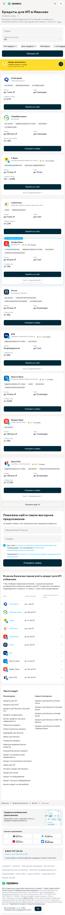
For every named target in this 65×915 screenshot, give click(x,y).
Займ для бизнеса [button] (22, 85)
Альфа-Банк (14, 636)
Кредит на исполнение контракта (17, 761)
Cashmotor (13, 628)
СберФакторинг (15, 612)
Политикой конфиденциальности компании (25, 549)
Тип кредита (10, 46)
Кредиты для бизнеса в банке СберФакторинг (47, 727)
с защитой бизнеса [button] (12, 249)
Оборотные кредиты (12, 725)
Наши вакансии (48, 874)
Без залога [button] (9, 85)
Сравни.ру (5, 803)
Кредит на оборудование (13, 776)
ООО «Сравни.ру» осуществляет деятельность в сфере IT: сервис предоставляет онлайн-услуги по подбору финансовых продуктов (31, 889)
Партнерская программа (32, 866)
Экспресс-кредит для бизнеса (15, 769)
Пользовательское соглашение (15, 870)
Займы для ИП (9, 765)
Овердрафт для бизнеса (13, 733)
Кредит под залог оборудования (16, 780)
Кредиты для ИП (10, 701)
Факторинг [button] (43, 124)
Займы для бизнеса (11, 737)
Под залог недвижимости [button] (35, 165)
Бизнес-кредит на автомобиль (16, 784)
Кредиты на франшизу (12, 715)
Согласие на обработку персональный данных (35, 545)
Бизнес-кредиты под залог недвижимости (14, 720)
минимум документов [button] (13, 165)
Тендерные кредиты (11, 740)
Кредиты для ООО (11, 704)
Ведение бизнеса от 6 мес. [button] (26, 124)
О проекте (6, 866)
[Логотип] (10, 883)
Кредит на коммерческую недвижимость (14, 756)
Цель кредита (28, 46)
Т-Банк (12, 620)
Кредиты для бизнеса (20, 803)
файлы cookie (28, 898)
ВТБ (10, 653)
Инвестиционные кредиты (14, 729)
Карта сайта (21, 874)
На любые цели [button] (38, 85)
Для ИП (34, 803)
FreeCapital (13, 604)
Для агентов (49, 866)
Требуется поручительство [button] (15, 253)
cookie (18, 908)
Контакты (16, 866)
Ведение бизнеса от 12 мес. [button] (15, 341)
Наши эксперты (34, 874)
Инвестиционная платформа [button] (16, 301)
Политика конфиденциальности (42, 870)
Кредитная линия (10, 773)
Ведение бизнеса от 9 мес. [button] (33, 249)
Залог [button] (7, 210)
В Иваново (45, 803)
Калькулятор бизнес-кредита (15, 751)
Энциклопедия (8, 874)
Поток (11, 645)
